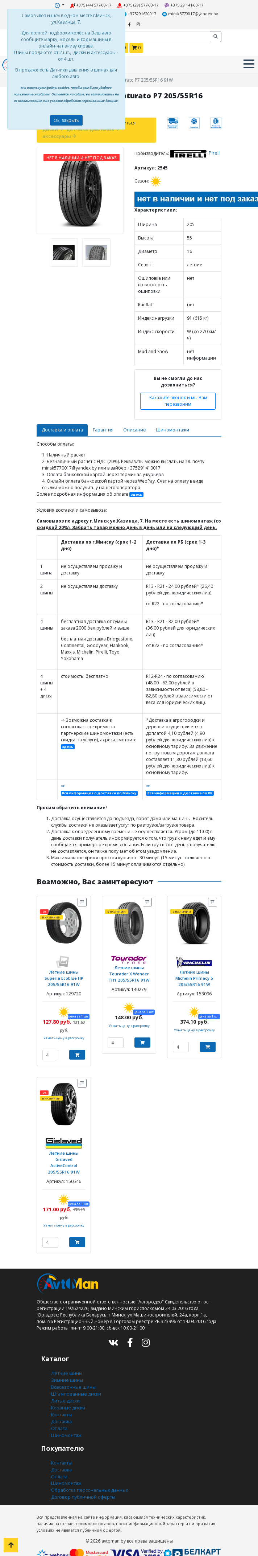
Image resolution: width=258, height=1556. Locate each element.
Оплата (59, 1419)
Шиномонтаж (66, 1425)
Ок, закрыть (66, 120)
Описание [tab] (131, 427)
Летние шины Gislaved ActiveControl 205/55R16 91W (64, 1156)
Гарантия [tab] (100, 427)
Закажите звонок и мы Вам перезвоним (178, 398)
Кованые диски (67, 1399)
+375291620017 (139, 13)
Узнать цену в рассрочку (64, 1033)
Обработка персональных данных (88, 1478)
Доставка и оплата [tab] (61, 427)
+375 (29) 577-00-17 (137, 5)
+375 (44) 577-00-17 (90, 5)
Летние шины (66, 1366)
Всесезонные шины (72, 1379)
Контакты (61, 1406)
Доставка (61, 1412)
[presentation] (38, 250)
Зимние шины (67, 1373)
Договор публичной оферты (82, 1485)
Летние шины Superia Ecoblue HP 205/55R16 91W (64, 973)
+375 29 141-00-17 (182, 5)
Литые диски (64, 1392)
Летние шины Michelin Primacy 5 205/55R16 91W (194, 973)
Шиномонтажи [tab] (167, 427)
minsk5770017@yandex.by (188, 13)
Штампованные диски (75, 1386)
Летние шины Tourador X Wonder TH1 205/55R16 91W (129, 969)
